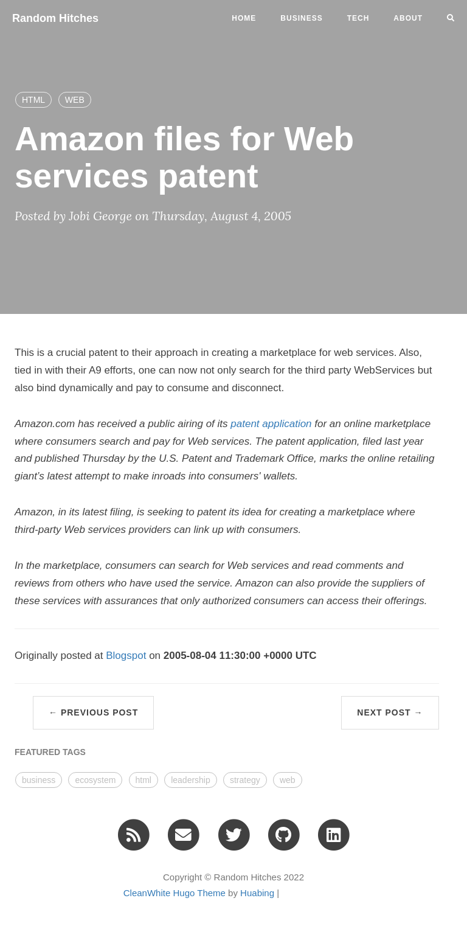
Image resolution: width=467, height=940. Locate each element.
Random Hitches (55, 18)
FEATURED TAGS (50, 752)
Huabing (257, 893)
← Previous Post (93, 712)
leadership (190, 780)
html (143, 780)
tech (358, 18)
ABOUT (408, 18)
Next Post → (390, 712)
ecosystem (95, 780)
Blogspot (127, 655)
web (288, 780)
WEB (75, 100)
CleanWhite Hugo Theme (174, 893)
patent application (270, 424)
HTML (33, 100)
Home (244, 18)
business (301, 18)
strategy (245, 780)
